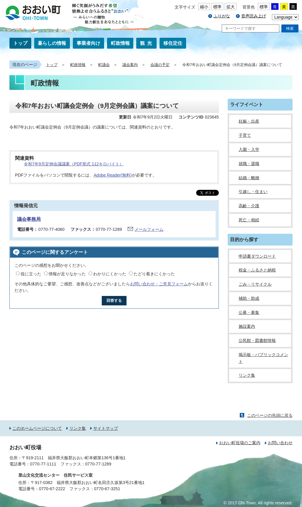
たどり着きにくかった (154, 273)
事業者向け (88, 43)
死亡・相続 (249, 220)
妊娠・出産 (249, 121)
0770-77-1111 (43, 464)
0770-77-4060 (51, 229)
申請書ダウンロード (257, 256)
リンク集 (247, 375)
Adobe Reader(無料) (112, 175)
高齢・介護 (249, 205)
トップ (20, 43)
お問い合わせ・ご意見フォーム (159, 284)
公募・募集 (249, 312)
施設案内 (247, 326)
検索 (290, 28)
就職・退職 (249, 163)
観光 (147, 43)
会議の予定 (160, 65)
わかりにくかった (109, 273)
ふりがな (222, 16)
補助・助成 (249, 298)
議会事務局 (29, 219)
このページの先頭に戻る (270, 415)
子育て (245, 135)
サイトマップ (105, 428)
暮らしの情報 (52, 43)
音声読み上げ (253, 16)
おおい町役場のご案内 (239, 442)
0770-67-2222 (52, 488)
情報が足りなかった (67, 273)
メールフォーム (148, 229)
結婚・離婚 (249, 177)
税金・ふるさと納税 (257, 270)
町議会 (104, 65)
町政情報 (120, 43)
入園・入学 (249, 149)
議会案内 (130, 65)
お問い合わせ (280, 442)
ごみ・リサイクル (255, 284)
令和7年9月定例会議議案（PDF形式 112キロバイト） (74, 164)
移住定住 (172, 43)
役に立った (31, 273)
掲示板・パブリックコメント (263, 358)
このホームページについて (37, 428)
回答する (114, 300)
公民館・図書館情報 (257, 340)
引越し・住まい (253, 191)
